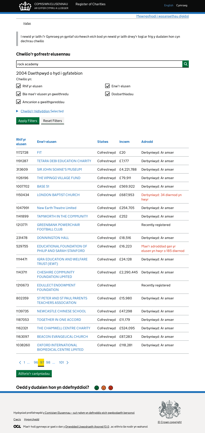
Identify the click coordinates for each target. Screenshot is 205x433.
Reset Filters (52, 121)
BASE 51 (43, 186)
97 (42, 363)
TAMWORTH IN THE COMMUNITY (62, 216)
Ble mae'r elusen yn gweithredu (45, 94)
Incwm (124, 142)
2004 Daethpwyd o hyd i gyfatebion (49, 73)
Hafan (27, 23)
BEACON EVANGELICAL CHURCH (62, 337)
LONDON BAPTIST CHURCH (58, 195)
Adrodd (147, 142)
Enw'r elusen (120, 86)
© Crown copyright (170, 422)
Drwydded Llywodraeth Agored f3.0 (87, 426)
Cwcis (17, 419)
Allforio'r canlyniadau (34, 374)
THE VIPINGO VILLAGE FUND (58, 178)
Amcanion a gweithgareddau (43, 102)
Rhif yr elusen (32, 86)
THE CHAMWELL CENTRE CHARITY (63, 328)
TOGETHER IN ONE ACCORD (59, 320)
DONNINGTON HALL (53, 238)
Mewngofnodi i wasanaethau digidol (162, 16)
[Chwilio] (102, 64)
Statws (102, 142)
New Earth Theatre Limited (56, 208)
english (168, 5)
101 (61, 363)
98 (48, 363)
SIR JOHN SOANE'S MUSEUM (59, 169)
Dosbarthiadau (122, 94)
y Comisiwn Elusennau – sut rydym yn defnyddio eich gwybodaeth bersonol (89, 412)
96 (36, 363)
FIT (39, 152)
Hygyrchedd (31, 419)
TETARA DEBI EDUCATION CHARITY (64, 161)
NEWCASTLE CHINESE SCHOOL (61, 311)
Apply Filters (27, 121)
